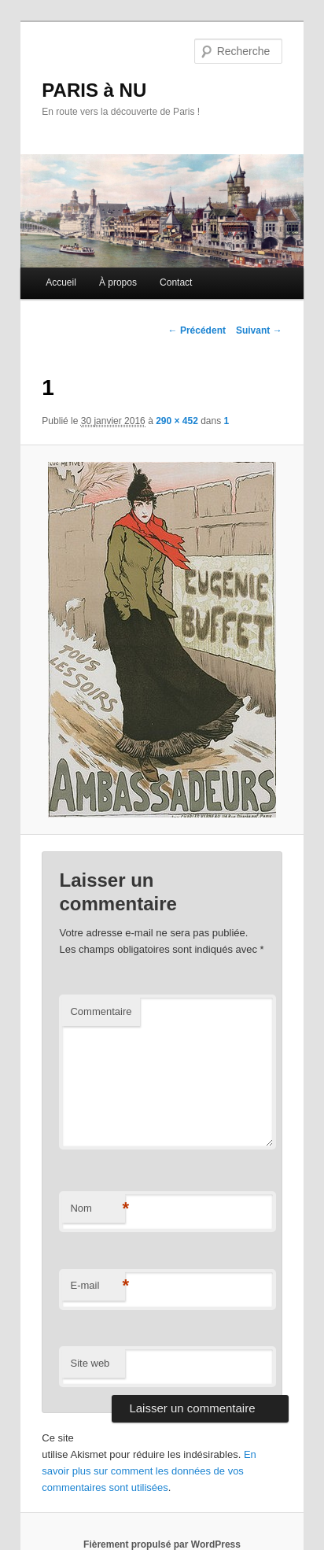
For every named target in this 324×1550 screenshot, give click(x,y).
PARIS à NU (94, 90)
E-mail (97, 1286)
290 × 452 (177, 420)
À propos (118, 282)
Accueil (61, 282)
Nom (97, 1209)
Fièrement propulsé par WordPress (162, 1544)
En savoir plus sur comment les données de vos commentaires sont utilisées (149, 1471)
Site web (89, 1363)
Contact (176, 282)
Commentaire (100, 1011)
